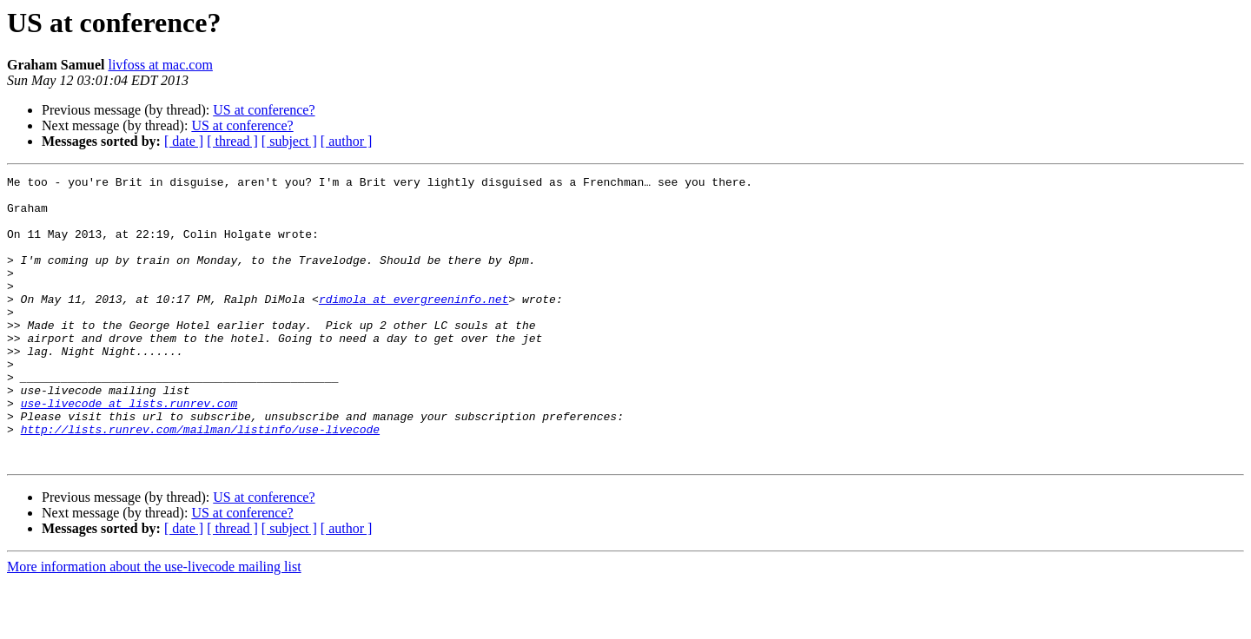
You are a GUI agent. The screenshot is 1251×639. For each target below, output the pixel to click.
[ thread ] (232, 141)
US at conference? (263, 109)
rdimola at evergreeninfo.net (413, 325)
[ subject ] (289, 141)
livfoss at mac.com (160, 64)
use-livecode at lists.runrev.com (129, 450)
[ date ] (183, 141)
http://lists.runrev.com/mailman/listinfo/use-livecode (200, 481)
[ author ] (347, 141)
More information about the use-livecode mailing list (154, 623)
